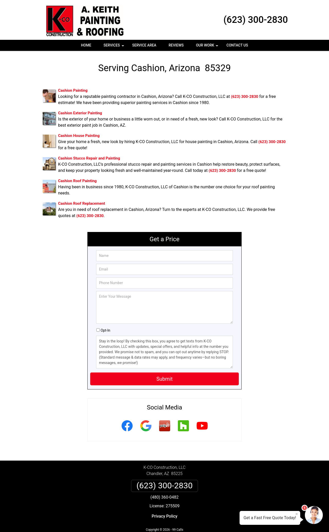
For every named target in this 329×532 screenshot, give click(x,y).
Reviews (176, 45)
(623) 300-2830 (255, 19)
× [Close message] (296, 514)
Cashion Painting (73, 90)
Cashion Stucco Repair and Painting (89, 158)
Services (114, 47)
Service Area (144, 45)
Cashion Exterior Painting (80, 113)
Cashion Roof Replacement (81, 203)
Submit (164, 379)
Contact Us (237, 45)
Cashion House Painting (79, 135)
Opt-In (105, 330)
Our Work (207, 47)
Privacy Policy (164, 516)
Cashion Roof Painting (77, 181)
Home (86, 45)
